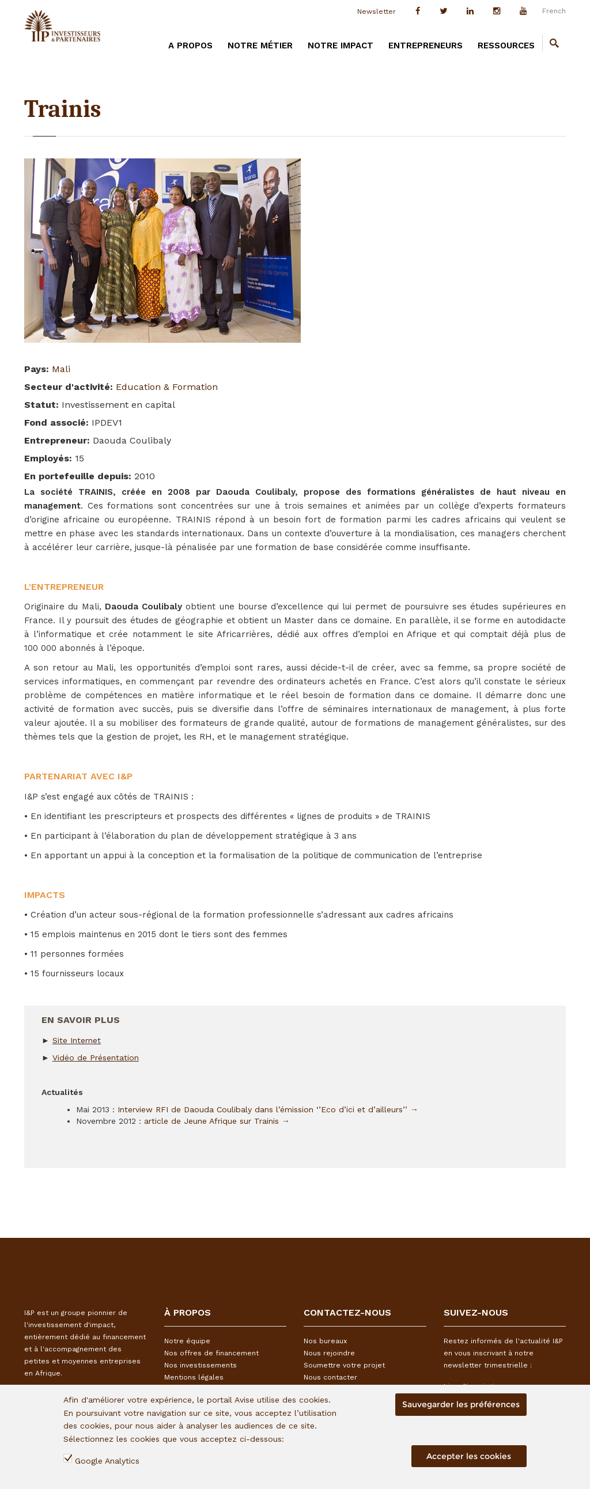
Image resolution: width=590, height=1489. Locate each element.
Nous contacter (330, 1377)
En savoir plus (80, 1015)
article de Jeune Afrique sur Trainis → (217, 1121)
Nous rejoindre (329, 1353)
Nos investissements (200, 1365)
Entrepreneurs (425, 45)
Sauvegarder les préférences (461, 1404)
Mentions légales (194, 1377)
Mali (61, 368)
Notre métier (260, 45)
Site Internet (76, 1040)
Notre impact (340, 45)
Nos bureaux (325, 1341)
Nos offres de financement (211, 1353)
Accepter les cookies (468, 1456)
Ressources (506, 45)
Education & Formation (167, 386)
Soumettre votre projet (344, 1365)
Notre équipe (187, 1341)
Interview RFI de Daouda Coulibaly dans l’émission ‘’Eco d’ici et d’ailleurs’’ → (268, 1109)
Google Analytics (107, 1460)
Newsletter (376, 11)
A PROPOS (190, 45)
